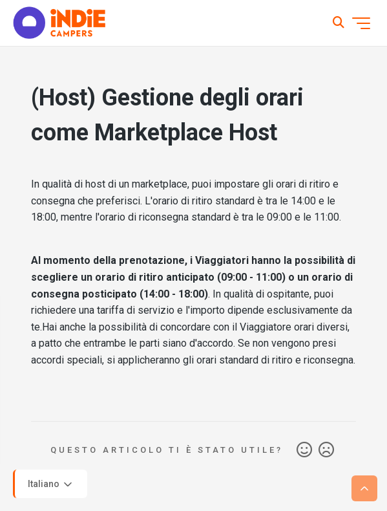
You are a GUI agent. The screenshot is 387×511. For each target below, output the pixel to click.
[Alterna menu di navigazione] (361, 23)
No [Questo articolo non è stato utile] (326, 450)
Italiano (51, 484)
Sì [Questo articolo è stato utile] (304, 450)
